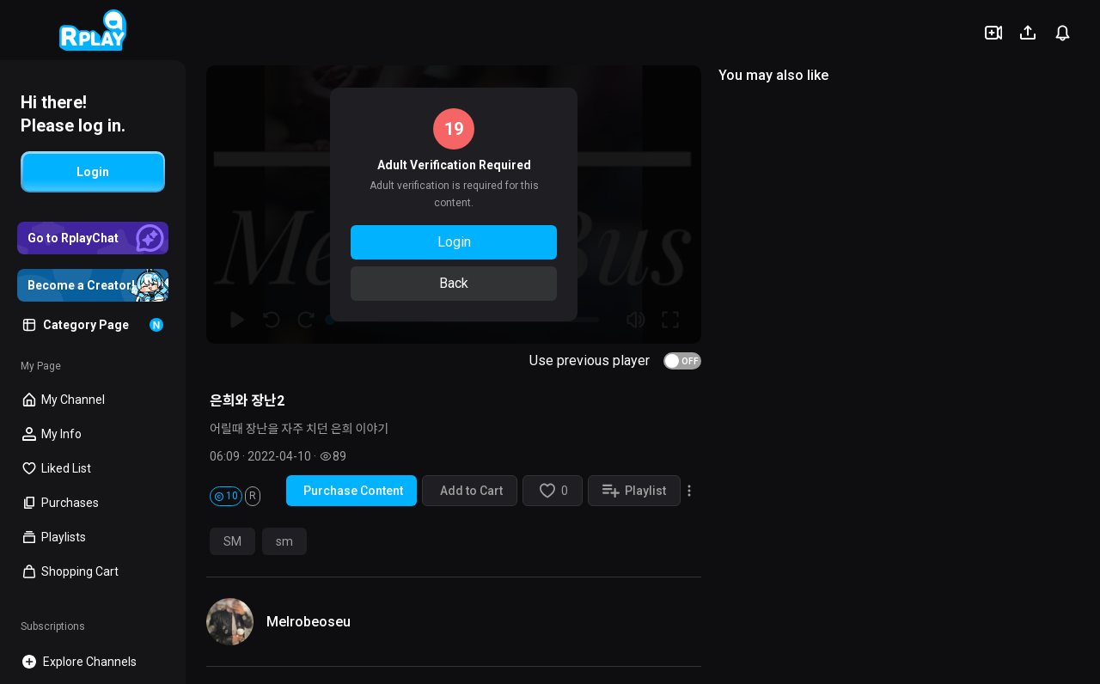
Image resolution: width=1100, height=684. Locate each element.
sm (284, 541)
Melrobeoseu (308, 622)
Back (453, 283)
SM (232, 541)
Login (454, 242)
